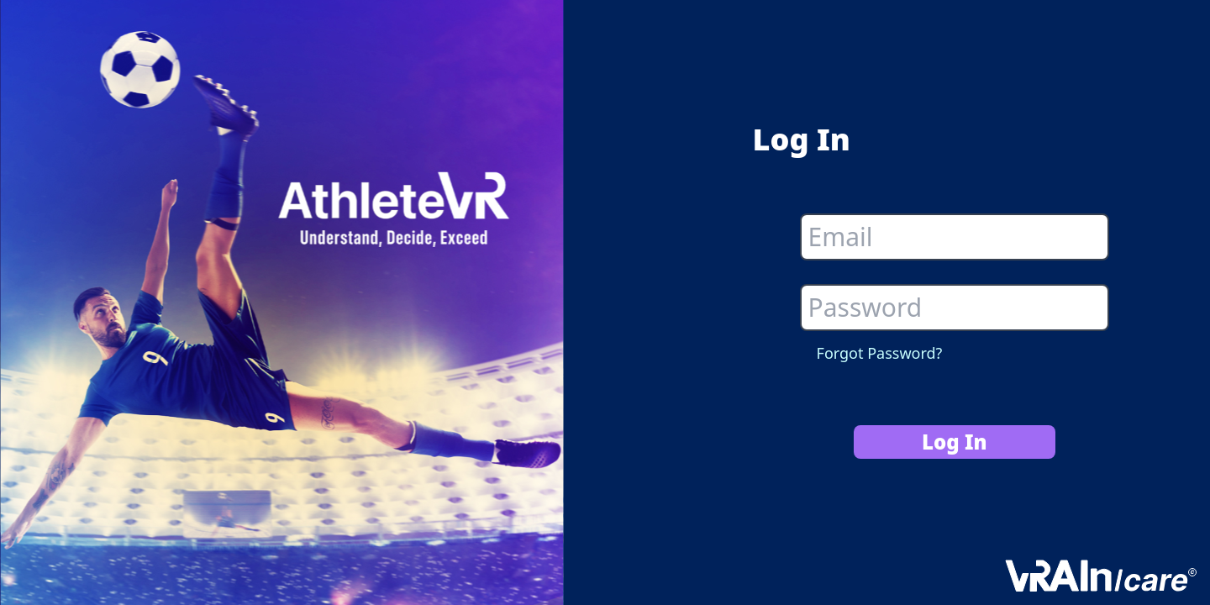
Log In (954, 441)
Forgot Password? (880, 353)
